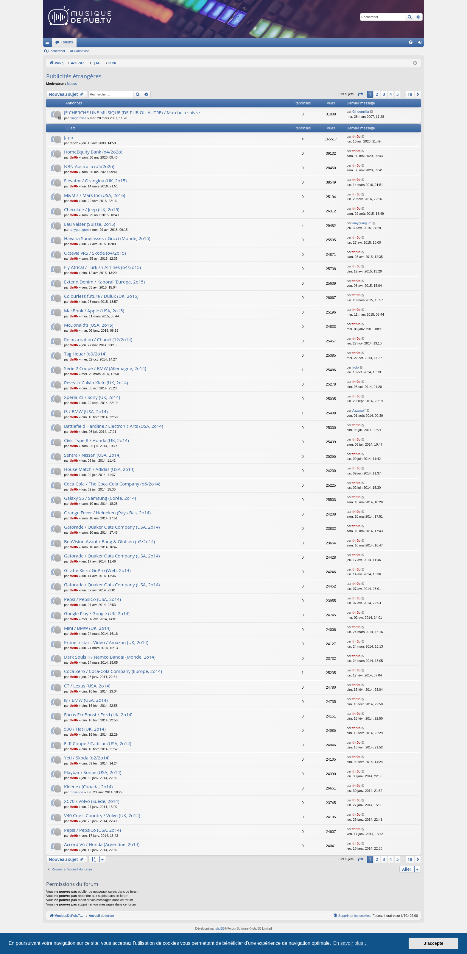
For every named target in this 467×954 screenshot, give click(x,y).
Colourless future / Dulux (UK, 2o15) (101, 296)
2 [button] (377, 94)
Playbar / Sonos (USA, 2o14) (92, 772)
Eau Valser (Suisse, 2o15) (89, 224)
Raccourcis (48, 43)
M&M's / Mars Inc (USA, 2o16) (94, 195)
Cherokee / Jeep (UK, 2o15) (91, 209)
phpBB (219, 928)
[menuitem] (410, 42)
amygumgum (79, 229)
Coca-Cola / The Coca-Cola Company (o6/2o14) (112, 484)
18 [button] (409, 94)
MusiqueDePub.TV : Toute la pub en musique (91, 42)
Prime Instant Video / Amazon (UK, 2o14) (106, 642)
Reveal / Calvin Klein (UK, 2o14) (96, 383)
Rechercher (56, 51)
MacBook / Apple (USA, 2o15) (94, 311)
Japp (68, 137)
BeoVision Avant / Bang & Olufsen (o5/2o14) (109, 541)
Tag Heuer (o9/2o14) (85, 354)
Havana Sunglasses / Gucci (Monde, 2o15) (107, 238)
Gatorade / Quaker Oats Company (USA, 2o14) (112, 527)
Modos (72, 83)
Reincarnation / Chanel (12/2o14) (98, 339)
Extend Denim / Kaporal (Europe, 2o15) (104, 282)
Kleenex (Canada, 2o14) (88, 786)
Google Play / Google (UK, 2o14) (97, 613)
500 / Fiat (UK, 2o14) (85, 729)
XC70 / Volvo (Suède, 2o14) (91, 801)
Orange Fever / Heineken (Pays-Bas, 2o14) (107, 513)
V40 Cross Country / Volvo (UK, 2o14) (102, 815)
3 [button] (384, 94)
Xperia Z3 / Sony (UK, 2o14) (92, 397)
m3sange (76, 792)
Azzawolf (358, 410)
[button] (360, 94)
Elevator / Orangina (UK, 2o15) (95, 181)
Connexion (82, 51)
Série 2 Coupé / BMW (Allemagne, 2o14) (105, 368)
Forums (146, 42)
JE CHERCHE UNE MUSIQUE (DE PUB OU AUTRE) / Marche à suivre (132, 112)
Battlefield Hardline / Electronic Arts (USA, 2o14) (113, 426)
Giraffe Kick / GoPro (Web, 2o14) (97, 570)
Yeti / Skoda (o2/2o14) (86, 758)
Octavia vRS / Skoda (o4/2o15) (95, 253)
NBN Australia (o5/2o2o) (89, 166)
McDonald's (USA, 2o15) (88, 325)
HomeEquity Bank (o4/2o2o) (93, 152)
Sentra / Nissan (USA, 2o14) (92, 455)
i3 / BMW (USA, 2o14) (86, 411)
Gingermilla (78, 118)
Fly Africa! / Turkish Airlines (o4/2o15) (102, 267)
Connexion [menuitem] (421, 43)
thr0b (356, 136)
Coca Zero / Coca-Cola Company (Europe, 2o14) (113, 671)
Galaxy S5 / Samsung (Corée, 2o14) (100, 498)
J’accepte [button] (433, 943)
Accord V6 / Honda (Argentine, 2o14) (101, 844)
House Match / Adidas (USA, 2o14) (99, 469)
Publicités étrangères (74, 76)
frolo (355, 367)
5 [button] (397, 94)
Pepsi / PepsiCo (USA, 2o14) (92, 599)
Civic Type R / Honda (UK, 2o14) (96, 440)
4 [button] (391, 94)
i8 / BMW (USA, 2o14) (86, 700)
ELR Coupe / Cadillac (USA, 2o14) (97, 743)
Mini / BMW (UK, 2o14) (87, 628)
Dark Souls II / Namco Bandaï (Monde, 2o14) (109, 657)
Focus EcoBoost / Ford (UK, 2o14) (98, 715)
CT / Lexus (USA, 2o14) (87, 686)
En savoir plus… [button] (350, 943)
